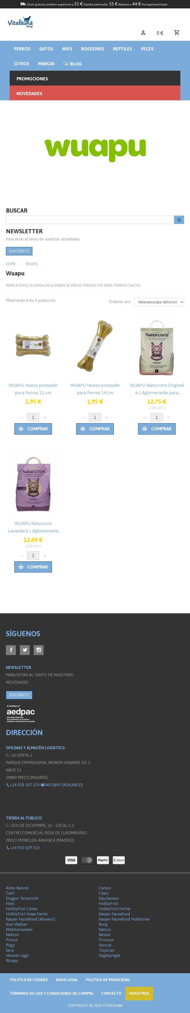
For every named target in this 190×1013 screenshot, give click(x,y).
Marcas (46, 63)
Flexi (10, 903)
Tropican (106, 950)
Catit (10, 893)
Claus (103, 893)
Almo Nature (17, 888)
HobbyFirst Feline (114, 908)
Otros (21, 63)
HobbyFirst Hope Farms (27, 914)
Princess (106, 940)
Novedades (29, 93)
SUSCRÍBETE (19, 251)
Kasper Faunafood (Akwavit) (30, 919)
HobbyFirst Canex (21, 908)
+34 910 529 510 (23, 847)
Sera (10, 950)
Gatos (46, 48)
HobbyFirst (108, 903)
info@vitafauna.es (62, 785)
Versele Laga (17, 955)
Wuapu (32, 264)
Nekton (12, 934)
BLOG (73, 63)
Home (11, 264)
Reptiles (122, 48)
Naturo (105, 929)
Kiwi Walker (16, 924)
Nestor (105, 934)
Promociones (32, 78)
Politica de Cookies (29, 980)
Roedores (92, 48)
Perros (22, 48)
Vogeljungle (109, 955)
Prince (12, 940)
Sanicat (105, 945)
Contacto (111, 993)
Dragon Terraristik (22, 898)
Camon (105, 888)
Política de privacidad (108, 980)
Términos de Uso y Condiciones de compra (51, 993)
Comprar (33, 428)
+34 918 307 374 (23, 785)
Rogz (10, 945)
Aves (67, 48)
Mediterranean (19, 929)
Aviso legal (67, 980)
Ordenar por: (120, 301)
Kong (103, 924)
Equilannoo (109, 898)
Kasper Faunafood (114, 914)
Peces (147, 48)
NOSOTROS (139, 993)
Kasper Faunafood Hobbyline (124, 919)
